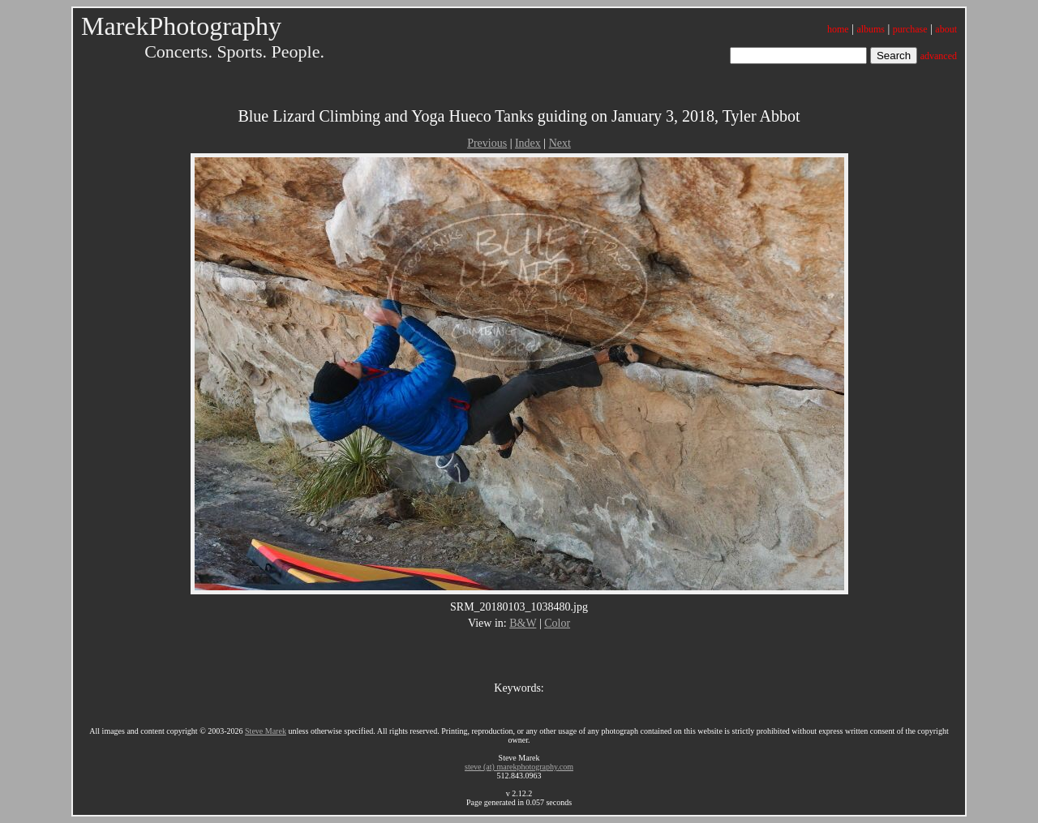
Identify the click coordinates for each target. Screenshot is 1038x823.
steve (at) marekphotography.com (519, 766)
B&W (522, 623)
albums (870, 29)
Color (557, 623)
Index (528, 143)
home (838, 29)
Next (560, 143)
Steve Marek (265, 731)
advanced (938, 56)
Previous (487, 143)
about (946, 29)
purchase (910, 29)
